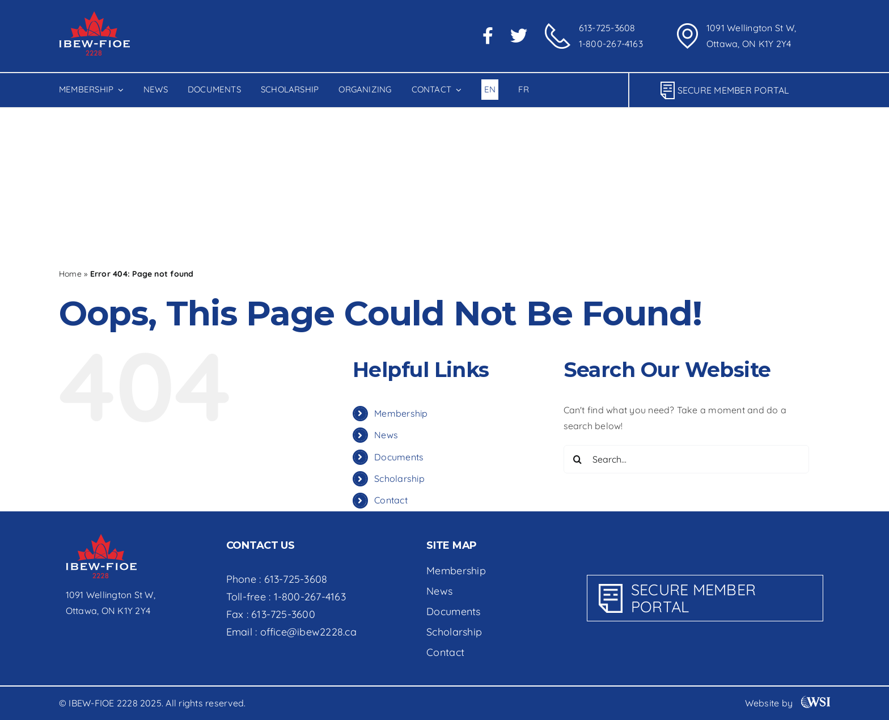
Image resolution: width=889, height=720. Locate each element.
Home (70, 274)
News (386, 435)
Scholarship (399, 478)
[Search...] (183, 211)
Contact (391, 500)
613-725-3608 (607, 27)
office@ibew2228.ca (308, 631)
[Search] (73, 211)
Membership (400, 413)
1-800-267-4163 (611, 43)
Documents (399, 457)
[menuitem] (489, 90)
